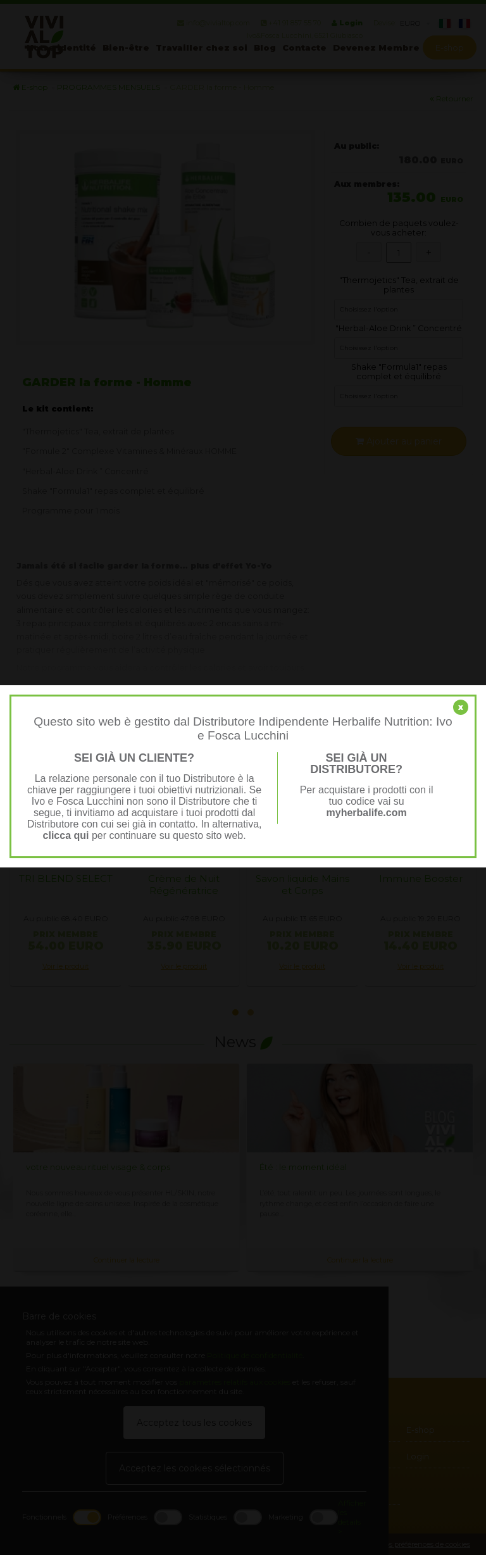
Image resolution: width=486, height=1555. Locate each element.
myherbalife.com (367, 812)
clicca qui (66, 835)
